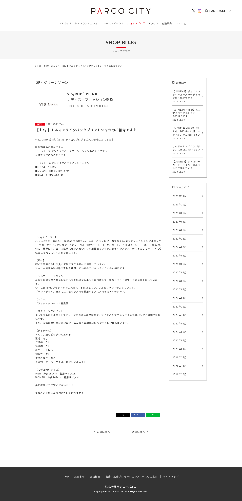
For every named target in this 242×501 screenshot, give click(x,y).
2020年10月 (179, 374)
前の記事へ (103, 432)
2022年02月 (179, 289)
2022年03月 (179, 281)
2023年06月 (179, 213)
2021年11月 (179, 315)
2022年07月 (179, 247)
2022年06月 (179, 255)
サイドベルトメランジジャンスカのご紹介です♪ (186, 150)
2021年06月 (179, 323)
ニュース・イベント (112, 23)
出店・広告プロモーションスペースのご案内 (132, 476)
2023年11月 (179, 196)
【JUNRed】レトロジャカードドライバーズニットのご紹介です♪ (186, 166)
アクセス (153, 23)
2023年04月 (179, 221)
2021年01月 (179, 349)
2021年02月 (179, 340)
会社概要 (95, 476)
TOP (66, 476)
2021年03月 (179, 331)
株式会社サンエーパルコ (121, 487)
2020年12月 (179, 357)
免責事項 (79, 476)
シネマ (179, 23)
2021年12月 (179, 306)
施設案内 (167, 23)
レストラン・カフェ (86, 23)
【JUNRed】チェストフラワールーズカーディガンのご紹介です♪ (186, 96)
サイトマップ (171, 476)
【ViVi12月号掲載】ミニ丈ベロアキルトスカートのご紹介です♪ (186, 114)
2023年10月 (179, 204)
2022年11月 (179, 238)
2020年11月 (179, 366)
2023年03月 (179, 230)
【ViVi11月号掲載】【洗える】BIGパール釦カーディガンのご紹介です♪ (186, 133)
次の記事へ (138, 432)
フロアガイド (64, 23)
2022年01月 (179, 298)
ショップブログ (136, 23)
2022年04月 (179, 272)
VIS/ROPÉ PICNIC (82, 93)
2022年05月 (179, 264)
